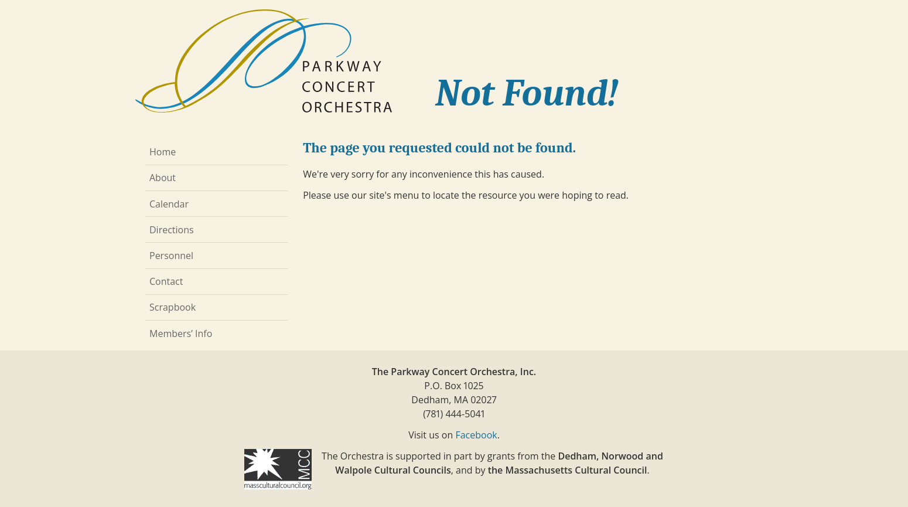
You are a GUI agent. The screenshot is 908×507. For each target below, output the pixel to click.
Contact (166, 281)
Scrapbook (172, 307)
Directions (171, 229)
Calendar (169, 204)
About (162, 177)
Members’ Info (180, 333)
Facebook (476, 434)
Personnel (171, 255)
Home (162, 151)
